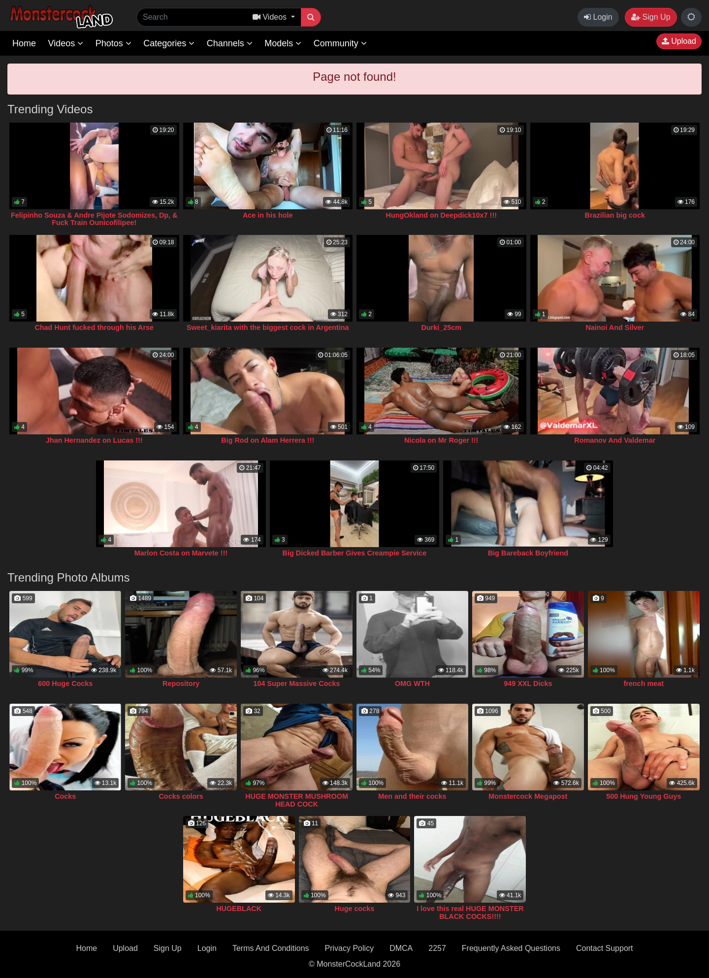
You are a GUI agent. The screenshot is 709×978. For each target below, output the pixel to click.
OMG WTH (412, 683)
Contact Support (604, 948)
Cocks (65, 796)
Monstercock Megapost (527, 796)
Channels (230, 43)
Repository (180, 683)
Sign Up (650, 17)
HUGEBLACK (238, 909)
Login (598, 17)
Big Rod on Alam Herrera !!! (267, 440)
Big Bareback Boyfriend (528, 553)
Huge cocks (355, 909)
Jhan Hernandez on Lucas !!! (94, 440)
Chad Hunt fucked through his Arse (94, 327)
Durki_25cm (441, 327)
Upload (679, 41)
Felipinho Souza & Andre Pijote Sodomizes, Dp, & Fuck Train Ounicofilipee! (94, 219)
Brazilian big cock (615, 215)
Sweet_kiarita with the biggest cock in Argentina (268, 327)
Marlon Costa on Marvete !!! (181, 553)
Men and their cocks (412, 796)
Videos (65, 43)
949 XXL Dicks (528, 683)
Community (340, 43)
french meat (643, 683)
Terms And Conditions (270, 948)
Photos (113, 43)
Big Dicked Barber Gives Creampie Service (355, 553)
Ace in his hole (268, 215)
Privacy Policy (349, 948)
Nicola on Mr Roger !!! (441, 440)
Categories (168, 43)
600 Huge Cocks (65, 683)
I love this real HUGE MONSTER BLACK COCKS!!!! (470, 912)
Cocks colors (181, 796)
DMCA (401, 948)
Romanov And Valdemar (614, 440)
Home (24, 43)
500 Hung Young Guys (643, 796)
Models (282, 43)
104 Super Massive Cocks (297, 683)
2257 (437, 948)
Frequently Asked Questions (511, 948)
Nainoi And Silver (614, 327)
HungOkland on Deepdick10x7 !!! (441, 215)
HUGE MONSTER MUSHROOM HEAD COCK (296, 800)
